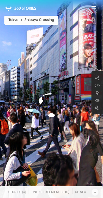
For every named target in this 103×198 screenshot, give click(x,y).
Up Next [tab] (81, 192)
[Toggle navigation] (94, 8)
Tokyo (13, 20)
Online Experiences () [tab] (50, 192)
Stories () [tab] (17, 192)
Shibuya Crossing (39, 20)
